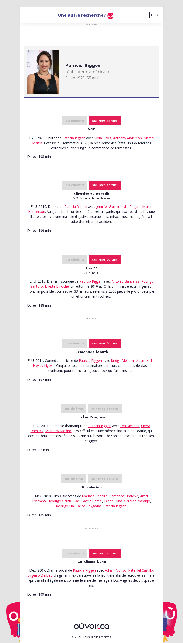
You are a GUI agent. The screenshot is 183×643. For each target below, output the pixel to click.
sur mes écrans (105, 121)
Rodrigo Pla (65, 506)
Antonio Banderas (125, 281)
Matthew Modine (58, 431)
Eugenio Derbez (39, 575)
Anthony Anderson (127, 138)
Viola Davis (102, 138)
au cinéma (74, 121)
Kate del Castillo (140, 570)
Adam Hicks (145, 360)
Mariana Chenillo (95, 496)
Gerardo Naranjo (137, 501)
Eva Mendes (129, 426)
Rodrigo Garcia (60, 501)
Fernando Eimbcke (124, 496)
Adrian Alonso (115, 570)
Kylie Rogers (130, 206)
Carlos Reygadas (89, 506)
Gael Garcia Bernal (88, 501)
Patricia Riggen (73, 138)
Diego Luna (113, 501)
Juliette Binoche (57, 286)
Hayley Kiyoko (44, 365)
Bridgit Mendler (122, 360)
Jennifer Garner (107, 206)
